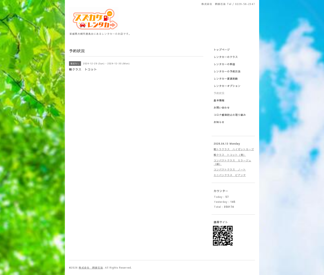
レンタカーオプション (227, 86)
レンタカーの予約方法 (227, 71)
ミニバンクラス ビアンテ (230, 175)
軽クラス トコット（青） (230, 154)
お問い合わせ (222, 107)
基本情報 (219, 100)
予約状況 (219, 93)
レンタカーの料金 (224, 64)
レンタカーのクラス (226, 57)
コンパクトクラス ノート (230, 169)
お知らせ (219, 122)
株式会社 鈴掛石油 (91, 267)
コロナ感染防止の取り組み (230, 114)
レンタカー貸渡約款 (226, 78)
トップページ (222, 49)
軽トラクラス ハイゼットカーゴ (234, 149)
